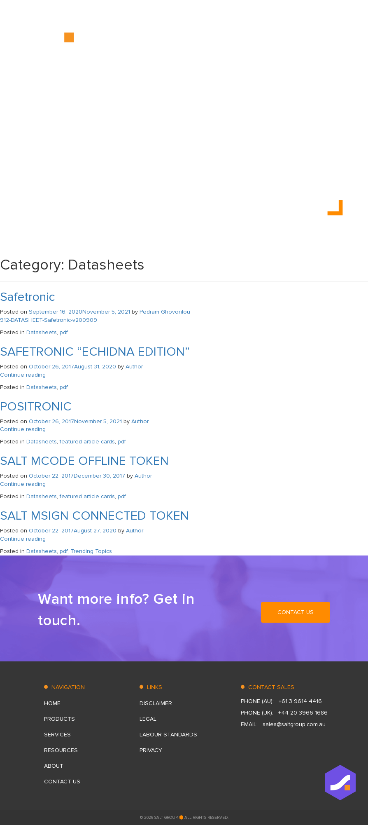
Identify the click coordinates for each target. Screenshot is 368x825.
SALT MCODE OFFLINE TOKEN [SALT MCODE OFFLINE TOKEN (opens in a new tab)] (84, 461)
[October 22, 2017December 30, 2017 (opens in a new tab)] (77, 475)
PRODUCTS (149, 40)
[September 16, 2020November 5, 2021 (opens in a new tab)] (79, 311)
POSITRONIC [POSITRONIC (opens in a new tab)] (36, 406)
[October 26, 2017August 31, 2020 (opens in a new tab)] (72, 366)
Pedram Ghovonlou (165, 311)
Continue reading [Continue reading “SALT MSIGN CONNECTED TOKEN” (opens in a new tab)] (23, 538)
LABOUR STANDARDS (168, 734)
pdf (64, 332)
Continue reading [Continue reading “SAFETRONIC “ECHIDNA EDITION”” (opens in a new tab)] (23, 374)
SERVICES (190, 40)
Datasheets (41, 332)
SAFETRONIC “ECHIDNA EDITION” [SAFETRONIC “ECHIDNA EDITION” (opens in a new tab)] (95, 351)
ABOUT (272, 40)
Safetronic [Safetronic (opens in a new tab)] (27, 297)
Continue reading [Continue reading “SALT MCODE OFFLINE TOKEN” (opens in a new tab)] (23, 484)
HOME (113, 40)
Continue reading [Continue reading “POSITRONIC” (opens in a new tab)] (23, 429)
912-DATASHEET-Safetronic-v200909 (48, 319)
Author (134, 366)
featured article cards (87, 441)
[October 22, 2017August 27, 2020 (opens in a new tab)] (72, 530)
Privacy (151, 750)
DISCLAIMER (156, 703)
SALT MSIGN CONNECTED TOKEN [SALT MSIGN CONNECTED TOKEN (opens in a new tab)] (94, 515)
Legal (148, 718)
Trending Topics (91, 551)
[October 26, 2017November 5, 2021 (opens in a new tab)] (75, 421)
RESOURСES (233, 40)
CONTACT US (312, 40)
